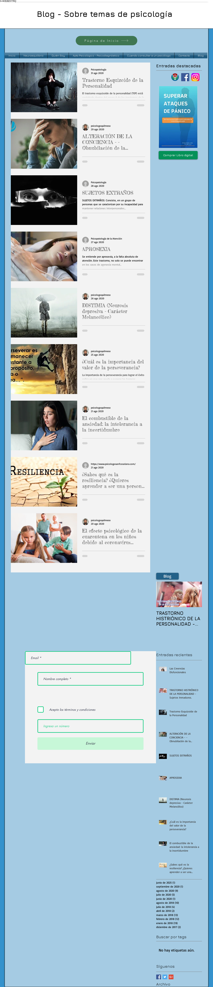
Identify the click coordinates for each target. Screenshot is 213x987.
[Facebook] (185, 77)
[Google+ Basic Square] (171, 977)
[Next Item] (195, 594)
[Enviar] (90, 743)
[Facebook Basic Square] (158, 977)
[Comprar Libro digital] (178, 155)
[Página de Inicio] (106, 40)
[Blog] (167, 576)
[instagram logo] (195, 77)
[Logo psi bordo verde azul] (175, 77)
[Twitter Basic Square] (164, 977)
